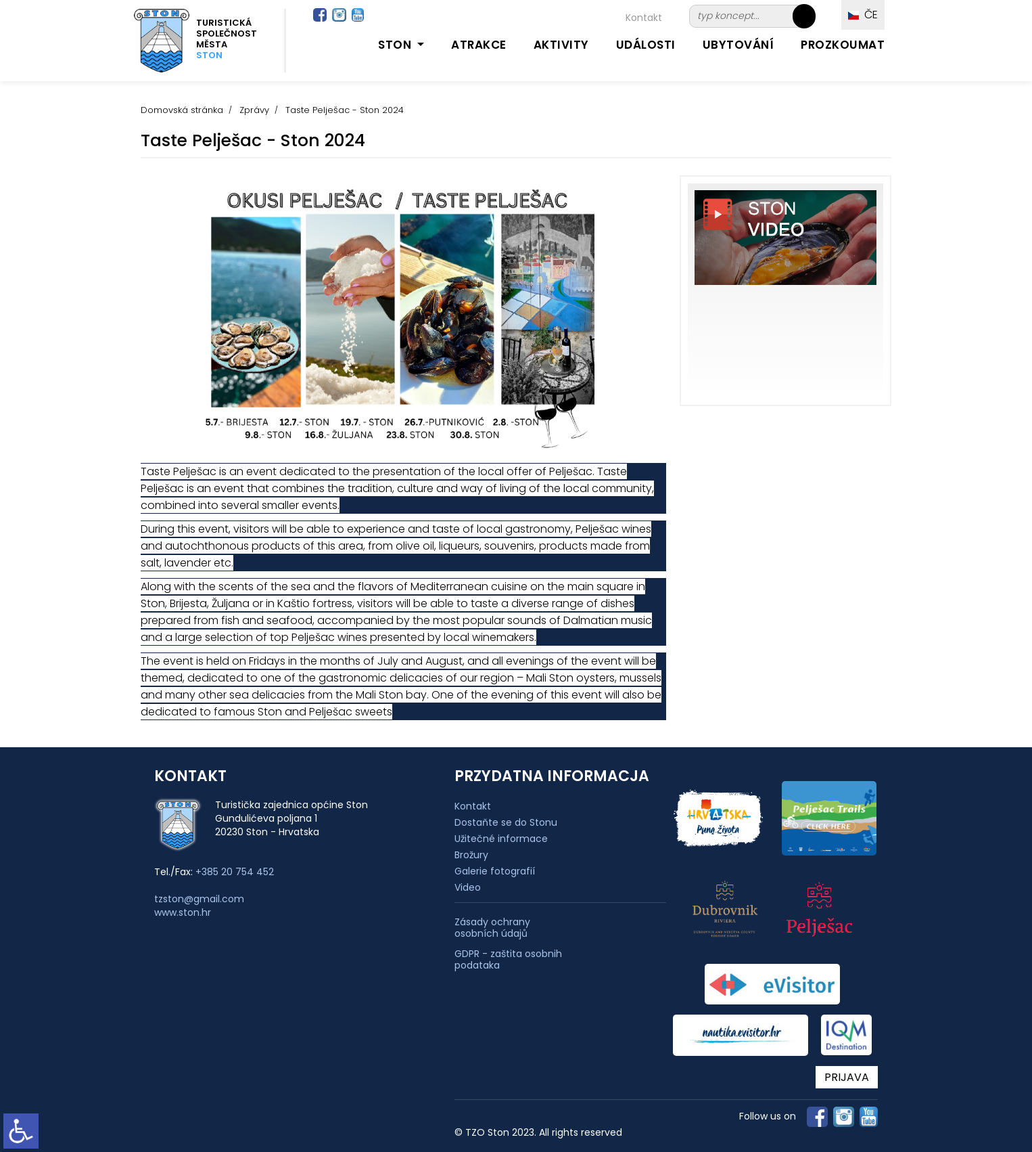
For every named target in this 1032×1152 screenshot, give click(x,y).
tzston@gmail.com (199, 899)
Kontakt (644, 17)
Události (646, 45)
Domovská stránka (182, 110)
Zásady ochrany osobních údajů (492, 927)
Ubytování (738, 45)
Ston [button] (396, 45)
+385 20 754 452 (234, 872)
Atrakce (479, 45)
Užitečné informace (501, 838)
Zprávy (254, 110)
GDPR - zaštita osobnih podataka (508, 959)
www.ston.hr (182, 912)
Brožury (471, 855)
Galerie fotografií (494, 871)
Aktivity (561, 45)
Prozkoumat (843, 45)
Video (467, 887)
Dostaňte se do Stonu (505, 822)
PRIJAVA (846, 1077)
